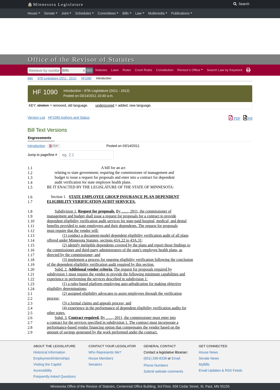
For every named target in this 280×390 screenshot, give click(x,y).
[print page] (248, 70)
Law (138, 13)
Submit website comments (163, 371)
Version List (36, 117)
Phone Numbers (156, 365)
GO (89, 70)
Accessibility (42, 370)
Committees (107, 13)
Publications (180, 13)
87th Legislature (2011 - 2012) (56, 78)
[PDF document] (53, 146)
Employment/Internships (51, 358)
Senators (95, 364)
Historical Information (49, 352)
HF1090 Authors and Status (68, 117)
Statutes (101, 70)
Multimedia (156, 13)
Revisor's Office (188, 70)
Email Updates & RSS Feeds (220, 370)
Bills (125, 13)
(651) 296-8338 (155, 358)
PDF (234, 118)
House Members (100, 358)
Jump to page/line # (42, 155)
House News (208, 352)
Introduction (36, 146)
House (32, 13)
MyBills (204, 364)
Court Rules (143, 70)
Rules (127, 70)
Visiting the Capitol (47, 364)
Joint (65, 13)
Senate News (209, 358)
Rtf (247, 118)
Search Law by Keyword (224, 70)
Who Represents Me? (104, 352)
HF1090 (86, 78)
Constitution (165, 70)
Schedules (83, 13)
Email (176, 358)
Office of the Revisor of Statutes (81, 59)
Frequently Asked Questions (54, 376)
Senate (49, 13)
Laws (115, 70)
